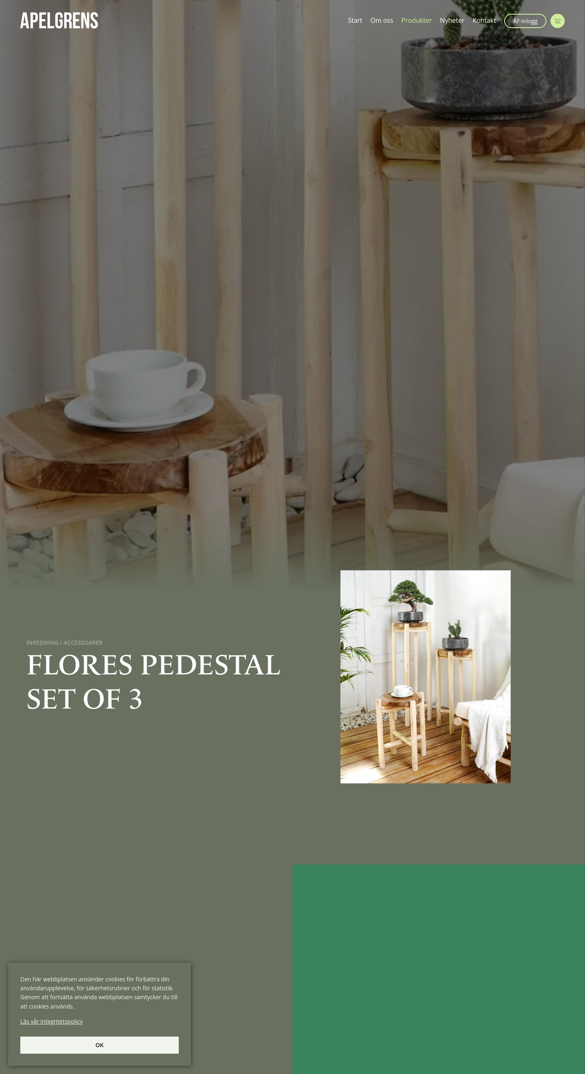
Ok (99, 1045)
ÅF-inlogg (525, 21)
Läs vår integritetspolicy (51, 1021)
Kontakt (484, 20)
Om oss (381, 20)
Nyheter (452, 20)
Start (355, 20)
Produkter (416, 20)
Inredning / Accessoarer (64, 642)
